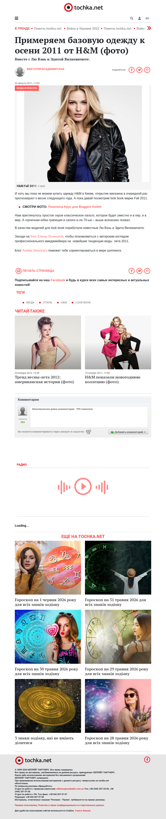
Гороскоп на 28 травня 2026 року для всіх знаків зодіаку (116, 740)
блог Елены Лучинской (46, 236)
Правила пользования (26, 805)
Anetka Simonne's (34, 250)
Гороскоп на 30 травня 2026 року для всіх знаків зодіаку (46, 671)
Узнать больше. (83, 810)
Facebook (58, 280)
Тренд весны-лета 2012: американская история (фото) (44, 379)
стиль (47, 302)
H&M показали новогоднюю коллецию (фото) (112, 379)
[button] (139, 18)
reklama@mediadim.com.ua (70, 789)
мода (30, 302)
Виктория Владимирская (45, 69)
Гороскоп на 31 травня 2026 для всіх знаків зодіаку (115, 602)
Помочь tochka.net (48, 28)
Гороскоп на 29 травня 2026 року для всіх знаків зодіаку (116, 671)
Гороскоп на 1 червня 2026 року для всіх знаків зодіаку (45, 602)
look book (83, 302)
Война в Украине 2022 (83, 28)
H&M (64, 302)
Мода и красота (27, 88)
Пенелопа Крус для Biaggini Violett (74, 206)
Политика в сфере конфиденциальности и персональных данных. (71, 805)
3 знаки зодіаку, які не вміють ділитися (44, 740)
